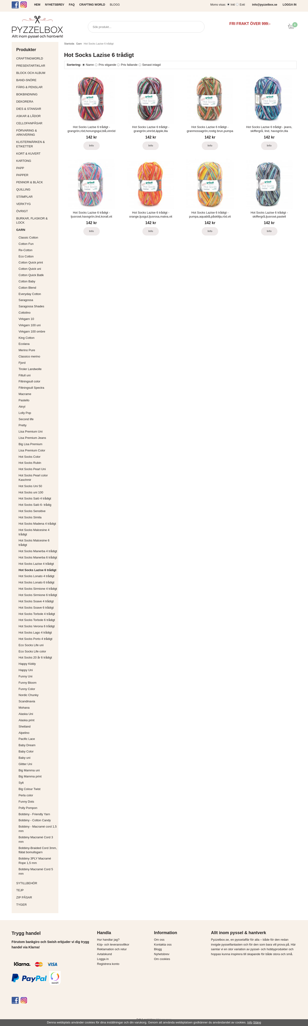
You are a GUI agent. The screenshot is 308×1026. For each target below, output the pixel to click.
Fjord (22, 362)
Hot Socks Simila (30, 517)
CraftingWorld (36, 58)
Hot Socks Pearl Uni (32, 469)
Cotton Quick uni (30, 268)
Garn (36, 230)
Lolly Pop (25, 413)
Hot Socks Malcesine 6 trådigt (34, 543)
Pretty (23, 425)
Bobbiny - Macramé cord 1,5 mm (38, 829)
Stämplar (36, 196)
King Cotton (27, 338)
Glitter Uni (25, 764)
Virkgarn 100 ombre (32, 331)
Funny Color (27, 689)
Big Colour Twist (30, 789)
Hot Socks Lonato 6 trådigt (36, 582)
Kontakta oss (163, 944)
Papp (36, 168)
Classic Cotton (28, 237)
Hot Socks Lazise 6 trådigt (38, 570)
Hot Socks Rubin (30, 462)
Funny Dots (26, 801)
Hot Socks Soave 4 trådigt (36, 601)
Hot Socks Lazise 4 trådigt (36, 563)
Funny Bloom (28, 682)
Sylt (21, 782)
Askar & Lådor (28, 116)
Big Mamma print (30, 776)
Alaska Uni (26, 714)
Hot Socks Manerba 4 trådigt (38, 551)
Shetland (25, 726)
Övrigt (22, 211)
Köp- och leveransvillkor (113, 944)
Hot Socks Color (30, 456)
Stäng (257, 1022)
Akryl (22, 406)
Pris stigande (107, 64)
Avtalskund (104, 954)
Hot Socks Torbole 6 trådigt (37, 620)
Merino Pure (27, 350)
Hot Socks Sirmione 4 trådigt (38, 588)
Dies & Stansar (36, 109)
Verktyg (36, 204)
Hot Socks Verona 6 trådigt (37, 626)
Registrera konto (108, 964)
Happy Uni (26, 670)
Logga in (103, 959)
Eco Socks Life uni (31, 645)
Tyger (36, 904)
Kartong (36, 161)
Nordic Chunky (29, 695)
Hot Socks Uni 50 (30, 486)
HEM (37, 4)
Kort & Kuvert (36, 153)
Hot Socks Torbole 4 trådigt (37, 614)
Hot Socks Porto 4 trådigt (36, 639)
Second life (26, 419)
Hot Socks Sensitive (32, 511)
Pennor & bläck (36, 182)
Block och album (36, 73)
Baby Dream (27, 745)
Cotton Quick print (31, 262)
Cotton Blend (27, 287)
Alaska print (27, 720)
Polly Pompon (28, 808)
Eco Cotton (26, 256)
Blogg (115, 4)
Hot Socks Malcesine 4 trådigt (34, 532)
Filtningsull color (29, 381)
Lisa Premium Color (32, 450)
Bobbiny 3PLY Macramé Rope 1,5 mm (35, 861)
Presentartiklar (36, 65)
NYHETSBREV (54, 4)
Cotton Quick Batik (31, 275)
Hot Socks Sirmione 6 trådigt (38, 595)
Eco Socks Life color (32, 651)
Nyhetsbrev (162, 954)
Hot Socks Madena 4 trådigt (37, 523)
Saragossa (26, 300)
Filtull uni (25, 375)
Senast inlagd (151, 64)
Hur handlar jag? (108, 939)
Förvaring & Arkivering (36, 133)
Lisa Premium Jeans (32, 438)
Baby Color (26, 751)
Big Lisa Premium (30, 444)
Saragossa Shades (31, 306)
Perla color (26, 795)
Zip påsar (24, 897)
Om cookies (162, 959)
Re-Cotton (25, 250)
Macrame (25, 394)
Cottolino (25, 312)
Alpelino (24, 733)
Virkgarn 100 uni (30, 325)
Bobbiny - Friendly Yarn (34, 814)
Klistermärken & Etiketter (36, 144)
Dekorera (36, 101)
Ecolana (24, 344)
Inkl (233, 4)
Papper (36, 175)
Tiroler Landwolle (30, 369)
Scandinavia (27, 701)
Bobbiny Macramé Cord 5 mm (36, 871)
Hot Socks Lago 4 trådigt (35, 632)
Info (91, 145)
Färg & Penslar (36, 87)
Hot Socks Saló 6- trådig (35, 504)
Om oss (159, 939)
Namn (90, 64)
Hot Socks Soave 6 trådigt (36, 607)
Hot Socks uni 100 (31, 492)
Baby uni (25, 757)
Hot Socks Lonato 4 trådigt (36, 576)
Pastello (24, 400)
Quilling (36, 189)
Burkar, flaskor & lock (36, 221)
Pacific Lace (27, 739)
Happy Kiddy (27, 664)
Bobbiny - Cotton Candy (35, 820)
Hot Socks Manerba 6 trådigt (38, 557)
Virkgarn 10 (26, 319)
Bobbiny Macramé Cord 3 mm (36, 839)
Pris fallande (129, 64)
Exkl (242, 4)
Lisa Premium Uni (31, 431)
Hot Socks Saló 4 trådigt (35, 498)
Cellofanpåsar (29, 123)
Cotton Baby (27, 281)
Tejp (36, 890)
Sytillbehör (36, 883)
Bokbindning (36, 94)
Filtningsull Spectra (31, 387)
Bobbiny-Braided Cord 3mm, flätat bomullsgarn (38, 850)
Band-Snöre (36, 80)
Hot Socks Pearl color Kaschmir (33, 478)
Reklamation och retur (112, 949)
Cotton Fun (26, 244)
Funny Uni (25, 676)
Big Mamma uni (29, 770)
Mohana (24, 707)
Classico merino (29, 356)
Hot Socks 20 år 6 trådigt (35, 657)
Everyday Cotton (30, 294)
